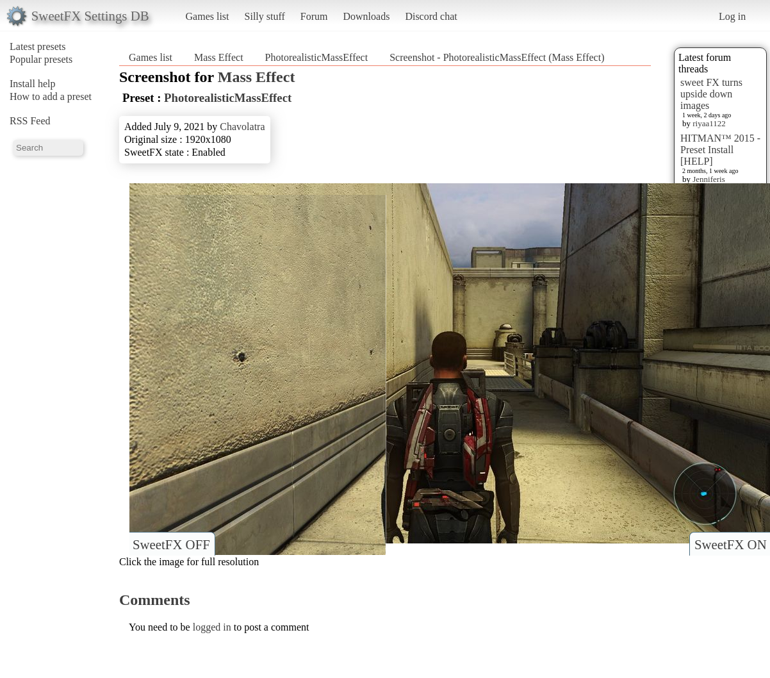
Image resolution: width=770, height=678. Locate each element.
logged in (212, 627)
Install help (33, 83)
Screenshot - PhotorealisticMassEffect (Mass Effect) (496, 57)
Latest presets (38, 46)
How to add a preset (51, 96)
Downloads (366, 16)
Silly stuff (265, 16)
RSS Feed (30, 120)
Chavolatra (242, 126)
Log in (732, 16)
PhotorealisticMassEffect (316, 57)
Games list (207, 16)
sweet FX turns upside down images (711, 94)
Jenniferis (708, 179)
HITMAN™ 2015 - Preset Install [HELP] (720, 150)
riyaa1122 (709, 123)
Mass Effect (218, 57)
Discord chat (431, 16)
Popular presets (41, 59)
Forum (314, 16)
